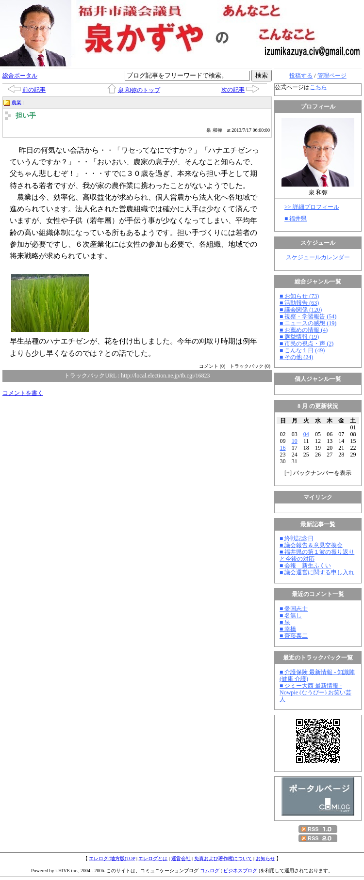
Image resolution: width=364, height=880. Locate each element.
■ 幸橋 (288, 629)
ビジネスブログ (240, 870)
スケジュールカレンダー (318, 257)
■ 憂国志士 (294, 608)
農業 (16, 102)
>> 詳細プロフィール (311, 207)
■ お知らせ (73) (299, 296)
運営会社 (181, 858)
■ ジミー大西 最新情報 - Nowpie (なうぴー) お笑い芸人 (315, 692)
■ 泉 (285, 622)
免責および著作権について (223, 858)
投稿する (301, 75)
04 (306, 434)
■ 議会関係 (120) (301, 309)
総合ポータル (19, 75)
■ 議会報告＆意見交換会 (311, 545)
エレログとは (152, 858)
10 (295, 441)
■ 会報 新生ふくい (305, 565)
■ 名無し (291, 615)
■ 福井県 (295, 218)
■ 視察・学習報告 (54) (308, 316)
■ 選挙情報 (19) (299, 336)
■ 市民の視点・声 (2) (306, 343)
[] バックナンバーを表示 (317, 473)
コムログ (209, 870)
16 (283, 447)
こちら (318, 87)
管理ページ (332, 75)
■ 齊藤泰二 (294, 635)
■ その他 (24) (296, 357)
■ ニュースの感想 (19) (308, 323)
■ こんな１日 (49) (302, 350)
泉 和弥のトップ (139, 90)
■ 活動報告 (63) (299, 302)
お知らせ (265, 858)
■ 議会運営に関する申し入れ (317, 572)
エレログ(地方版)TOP (112, 858)
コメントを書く (22, 393)
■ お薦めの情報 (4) (304, 330)
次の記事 (233, 89)
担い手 (26, 115)
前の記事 (34, 89)
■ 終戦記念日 (297, 538)
